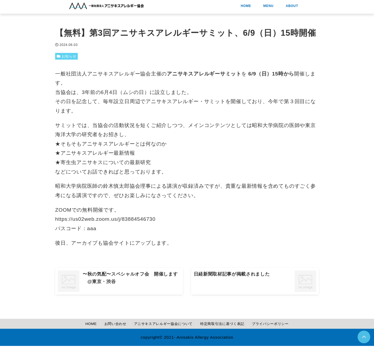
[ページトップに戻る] (363, 336)
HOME (274, 7)
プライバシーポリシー (281, 324)
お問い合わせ (105, 324)
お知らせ (70, 56)
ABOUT (321, 7)
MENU (297, 7)
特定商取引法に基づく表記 (226, 324)
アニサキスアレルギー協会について (159, 324)
